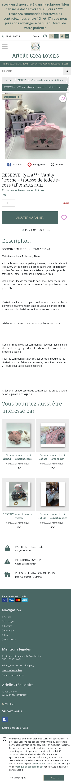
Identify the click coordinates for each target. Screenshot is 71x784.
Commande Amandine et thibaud (47, 80)
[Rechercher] (67, 71)
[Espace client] (45, 36)
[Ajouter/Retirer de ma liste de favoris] (64, 217)
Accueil (9, 80)
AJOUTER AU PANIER (29, 217)
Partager (14, 164)
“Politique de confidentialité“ (29, 766)
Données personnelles (13, 675)
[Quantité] (8, 203)
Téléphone (8, 704)
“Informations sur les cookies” (46, 763)
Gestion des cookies (12, 670)
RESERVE (22, 80)
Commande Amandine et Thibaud (23, 190)
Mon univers (9, 639)
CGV (5, 635)
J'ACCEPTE (54, 777)
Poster (57, 164)
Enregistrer (36, 164)
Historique (8, 630)
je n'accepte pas (18, 777)
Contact (37, 36)
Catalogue (8, 621)
